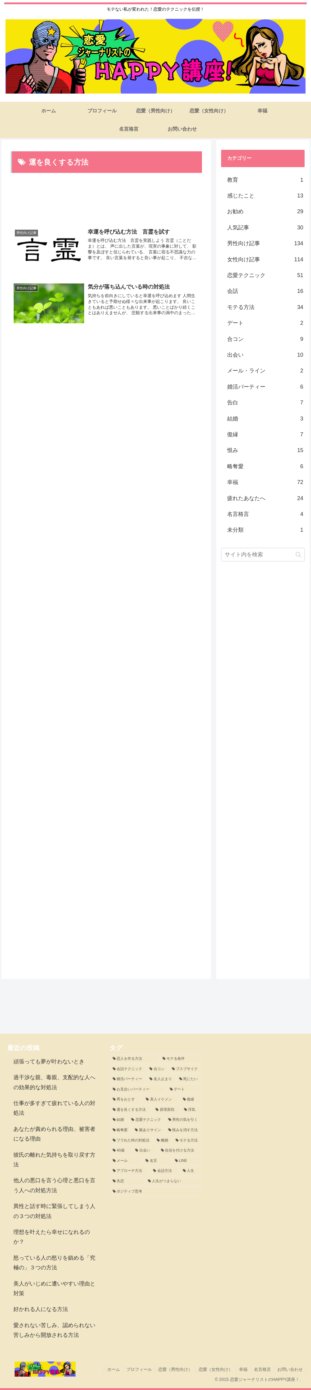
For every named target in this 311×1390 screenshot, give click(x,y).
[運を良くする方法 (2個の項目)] (131, 1109)
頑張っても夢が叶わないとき (48, 1062)
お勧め (265, 211)
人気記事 (265, 227)
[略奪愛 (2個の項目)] (120, 1130)
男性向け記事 (265, 243)
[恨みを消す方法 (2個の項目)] (183, 1130)
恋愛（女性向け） (216, 1369)
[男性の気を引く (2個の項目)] (183, 1119)
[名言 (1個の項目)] (157, 1160)
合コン (265, 339)
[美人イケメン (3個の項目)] (161, 1099)
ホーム (113, 1369)
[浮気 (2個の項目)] (191, 1109)
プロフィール (139, 1369)
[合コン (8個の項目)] (157, 1069)
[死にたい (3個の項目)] (188, 1079)
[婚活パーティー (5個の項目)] (127, 1079)
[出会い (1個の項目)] (144, 1150)
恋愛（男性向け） (175, 1369)
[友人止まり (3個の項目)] (161, 1079)
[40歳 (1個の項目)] (120, 1150)
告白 (265, 402)
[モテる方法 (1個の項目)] (187, 1140)
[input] (262, 554)
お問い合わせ (290, 1369)
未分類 (265, 530)
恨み (265, 450)
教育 (265, 180)
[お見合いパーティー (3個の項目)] (138, 1089)
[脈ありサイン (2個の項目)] (148, 1130)
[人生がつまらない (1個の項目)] (173, 1181)
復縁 (265, 434)
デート (265, 323)
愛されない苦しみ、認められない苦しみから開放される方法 (54, 1330)
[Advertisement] (106, 199)
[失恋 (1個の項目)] (127, 1181)
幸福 (265, 482)
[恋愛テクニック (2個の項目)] (146, 1119)
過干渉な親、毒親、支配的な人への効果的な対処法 (54, 1082)
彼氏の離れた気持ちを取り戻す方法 (54, 1160)
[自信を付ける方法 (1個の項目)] (179, 1150)
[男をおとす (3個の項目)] (126, 1099)
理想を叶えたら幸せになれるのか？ (51, 1237)
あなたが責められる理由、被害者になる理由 (54, 1134)
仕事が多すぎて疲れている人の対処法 (54, 1108)
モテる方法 (265, 307)
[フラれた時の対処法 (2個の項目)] (131, 1140)
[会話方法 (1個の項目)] (164, 1170)
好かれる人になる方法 (40, 1309)
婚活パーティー (265, 387)
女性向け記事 (265, 259)
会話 (265, 291)
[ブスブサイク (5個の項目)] (185, 1069)
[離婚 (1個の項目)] (162, 1140)
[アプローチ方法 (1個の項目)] (129, 1170)
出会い (265, 355)
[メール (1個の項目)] (126, 1160)
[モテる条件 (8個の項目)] (180, 1058)
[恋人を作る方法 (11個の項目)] (134, 1058)
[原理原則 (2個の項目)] (166, 1109)
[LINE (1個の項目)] (186, 1160)
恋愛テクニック (265, 275)
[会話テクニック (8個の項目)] (127, 1069)
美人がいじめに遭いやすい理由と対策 (54, 1288)
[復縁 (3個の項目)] (190, 1099)
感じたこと (265, 196)
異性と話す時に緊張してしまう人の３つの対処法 (54, 1211)
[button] (298, 554)
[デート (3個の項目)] (184, 1089)
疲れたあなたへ (265, 498)
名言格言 (265, 514)
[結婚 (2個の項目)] (118, 1119)
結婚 (265, 419)
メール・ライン (265, 371)
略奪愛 (265, 466)
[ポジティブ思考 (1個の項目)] (155, 1191)
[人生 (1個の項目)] (190, 1170)
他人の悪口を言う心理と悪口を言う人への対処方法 (54, 1185)
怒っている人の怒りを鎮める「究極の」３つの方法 (54, 1263)
